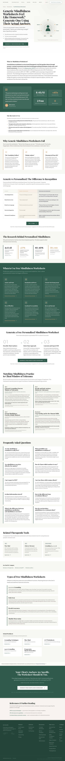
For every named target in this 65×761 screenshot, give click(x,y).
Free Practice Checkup (56, 2)
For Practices (15, 2)
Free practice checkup (41, 663)
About (40, 2)
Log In (46, 2)
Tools (22, 2)
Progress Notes (52, 748)
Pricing (34, 2)
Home (4, 6)
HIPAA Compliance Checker (51, 736)
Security (61, 729)
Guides (28, 2)
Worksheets (9, 6)
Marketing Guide (42, 734)
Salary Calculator (52, 740)
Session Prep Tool (53, 746)
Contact (61, 731)
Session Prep (21, 734)
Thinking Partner (52, 750)
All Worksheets (42, 740)
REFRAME (5, 2)
